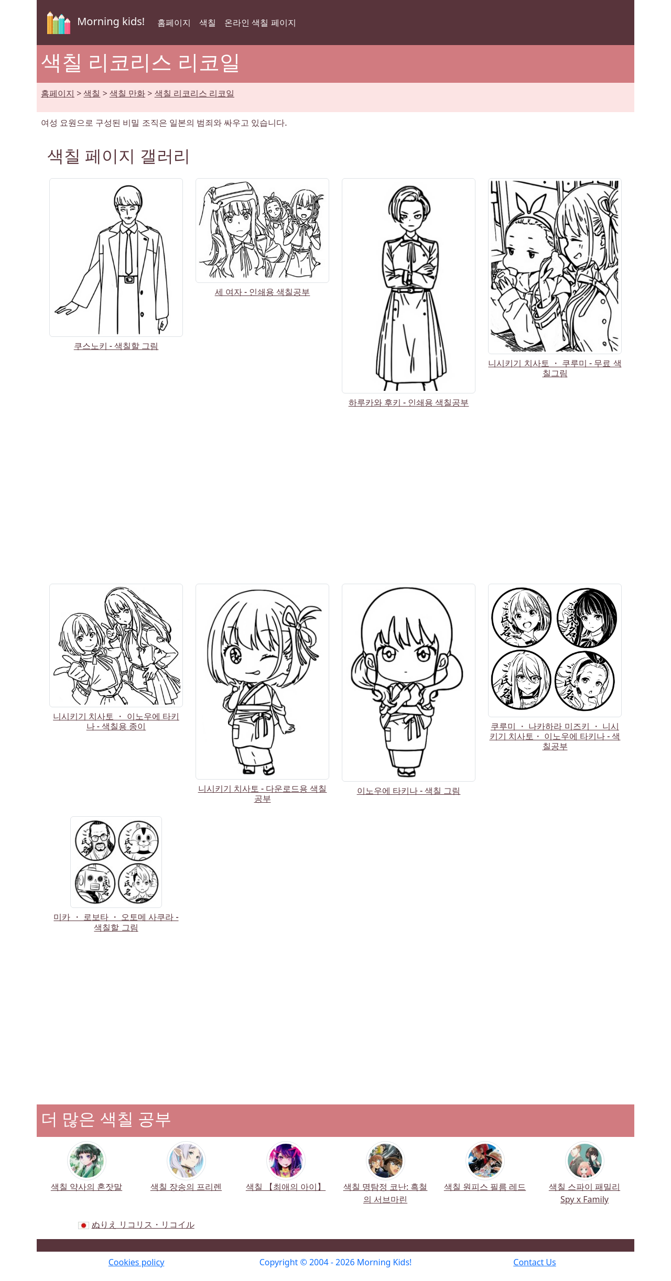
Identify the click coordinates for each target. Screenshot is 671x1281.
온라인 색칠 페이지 (260, 22)
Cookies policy (137, 1262)
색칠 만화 (127, 93)
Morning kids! (94, 22)
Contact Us (534, 1262)
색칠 (207, 22)
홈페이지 (174, 22)
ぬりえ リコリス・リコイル (143, 1224)
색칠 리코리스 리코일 (194, 93)
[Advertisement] (335, 493)
